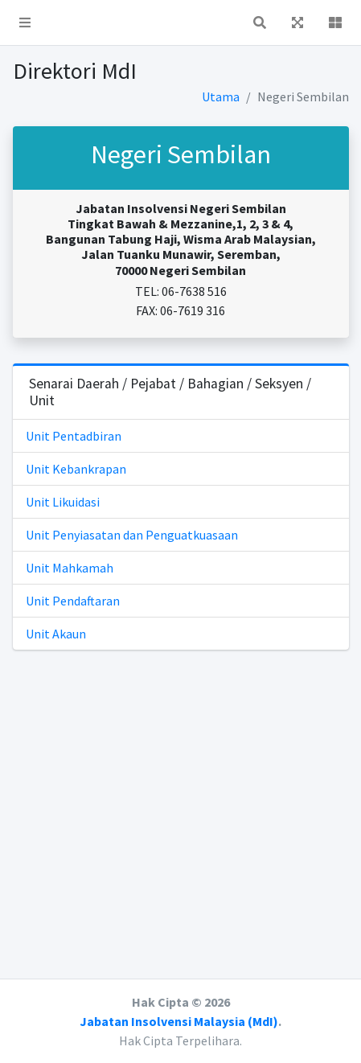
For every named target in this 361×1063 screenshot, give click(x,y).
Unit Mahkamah (69, 568)
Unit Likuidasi (63, 502)
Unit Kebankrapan (76, 469)
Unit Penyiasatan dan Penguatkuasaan (132, 535)
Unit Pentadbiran (73, 436)
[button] (24, 22)
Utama (221, 96)
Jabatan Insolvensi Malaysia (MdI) (179, 1021)
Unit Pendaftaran (73, 601)
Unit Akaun (56, 634)
